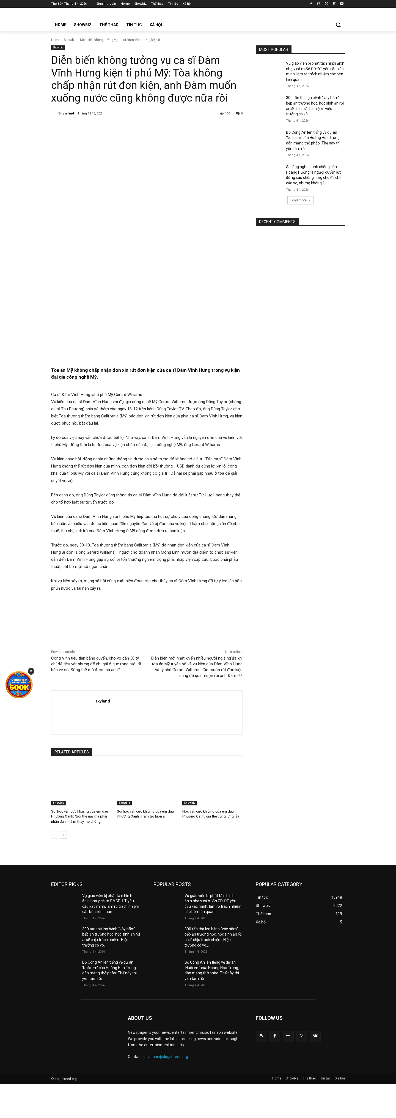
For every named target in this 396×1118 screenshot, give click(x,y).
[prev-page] (54, 834)
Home (55, 40)
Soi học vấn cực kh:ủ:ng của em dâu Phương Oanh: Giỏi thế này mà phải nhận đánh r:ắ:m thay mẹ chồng (79, 816)
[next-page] (63, 834)
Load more (300, 200)
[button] (338, 24)
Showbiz (70, 40)
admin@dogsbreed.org (168, 1056)
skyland (68, 113)
